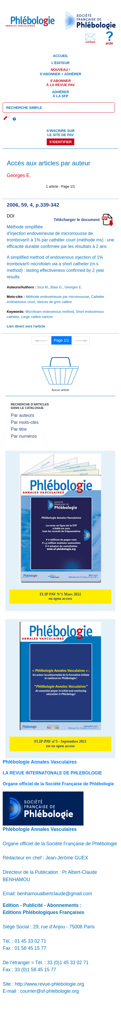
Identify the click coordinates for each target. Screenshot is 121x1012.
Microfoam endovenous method (49, 312)
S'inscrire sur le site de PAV (60, 133)
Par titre (19, 429)
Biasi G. (57, 287)
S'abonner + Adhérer (60, 72)
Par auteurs (22, 415)
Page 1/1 (61, 340)
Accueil (60, 56)
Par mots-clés (25, 422)
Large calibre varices (37, 317)
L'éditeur (60, 63)
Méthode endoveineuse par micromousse (57, 297)
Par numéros (24, 436)
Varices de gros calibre (54, 302)
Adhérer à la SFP (60, 94)
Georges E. (73, 287)
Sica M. (43, 287)
